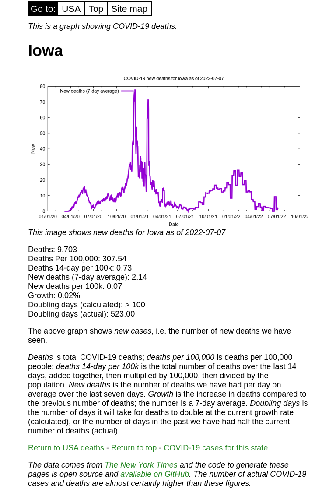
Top (95, 9)
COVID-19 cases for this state (216, 447)
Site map (129, 9)
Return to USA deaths (66, 447)
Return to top (134, 447)
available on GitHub (154, 474)
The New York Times (141, 465)
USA (71, 9)
